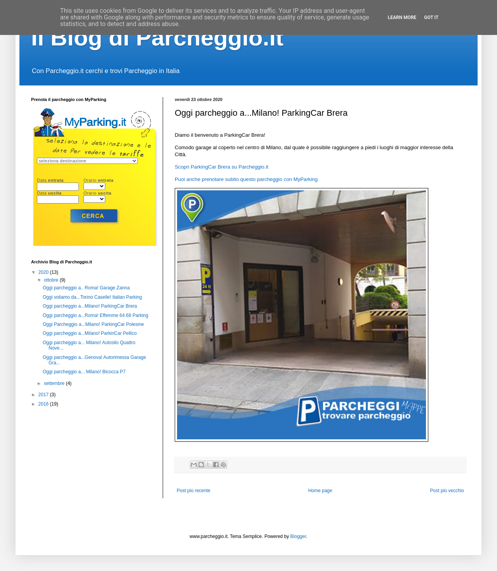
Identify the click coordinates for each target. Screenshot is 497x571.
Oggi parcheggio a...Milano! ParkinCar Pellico (90, 333)
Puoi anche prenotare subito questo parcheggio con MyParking (246, 179)
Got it (431, 17)
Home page (320, 490)
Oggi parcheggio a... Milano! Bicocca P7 (84, 371)
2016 (44, 404)
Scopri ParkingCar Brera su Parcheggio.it (221, 167)
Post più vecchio (447, 490)
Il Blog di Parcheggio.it (157, 37)
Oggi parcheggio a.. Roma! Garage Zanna (86, 288)
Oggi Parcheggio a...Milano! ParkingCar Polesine (93, 324)
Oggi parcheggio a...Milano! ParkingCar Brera (90, 306)
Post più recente (193, 490)
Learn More (402, 17)
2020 (44, 272)
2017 (44, 394)
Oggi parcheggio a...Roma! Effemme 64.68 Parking (95, 315)
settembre (55, 383)
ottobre (52, 280)
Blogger (298, 536)
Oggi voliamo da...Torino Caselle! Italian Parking (92, 297)
